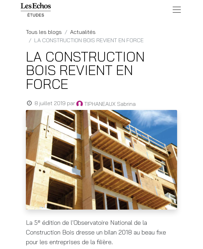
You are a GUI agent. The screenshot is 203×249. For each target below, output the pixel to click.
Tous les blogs (44, 31)
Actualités (83, 31)
